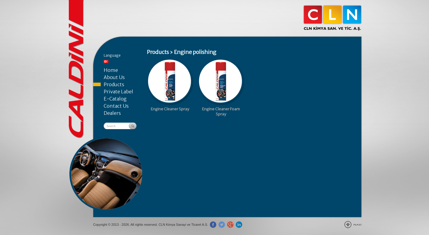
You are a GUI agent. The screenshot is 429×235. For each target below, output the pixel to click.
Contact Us (116, 106)
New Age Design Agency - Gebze (352, 224)
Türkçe (106, 61)
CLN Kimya (332, 17)
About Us (114, 77)
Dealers (112, 113)
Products (114, 84)
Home (111, 70)
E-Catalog (115, 99)
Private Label (118, 92)
